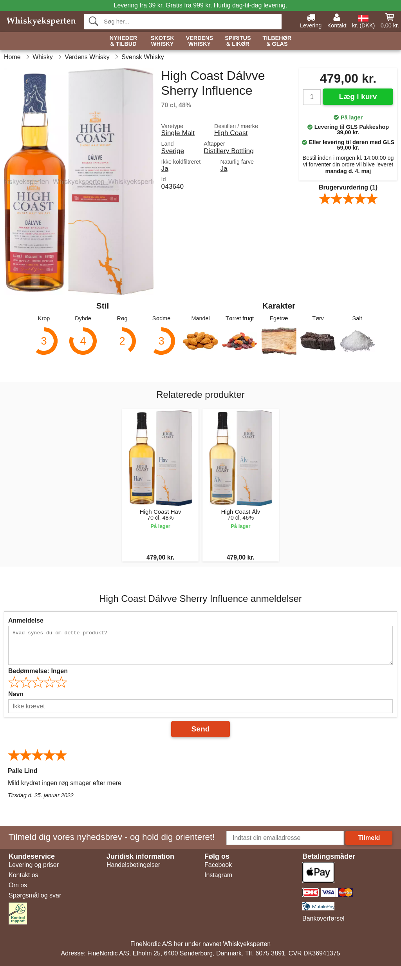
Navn (15, 694)
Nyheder (123, 41)
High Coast (230, 133)
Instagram (218, 875)
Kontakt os (23, 875)
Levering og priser (34, 864)
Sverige (172, 151)
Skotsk (162, 41)
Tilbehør (277, 41)
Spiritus (238, 41)
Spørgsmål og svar (35, 895)
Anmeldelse (25, 620)
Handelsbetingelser (133, 864)
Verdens (199, 41)
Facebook (218, 864)
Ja (164, 168)
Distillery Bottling (229, 151)
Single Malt (178, 133)
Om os (18, 885)
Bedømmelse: (38, 671)
